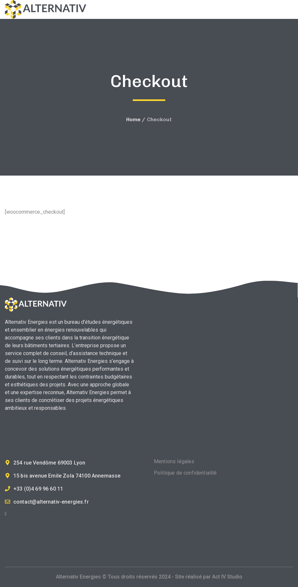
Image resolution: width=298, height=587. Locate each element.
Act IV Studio (227, 577)
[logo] (45, 9)
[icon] (6, 513)
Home (133, 119)
